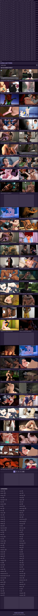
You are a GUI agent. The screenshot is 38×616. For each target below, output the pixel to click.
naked (21, 512)
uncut (21, 571)
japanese (2, 582)
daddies (2, 523)
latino (21, 493)
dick (2, 532)
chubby (2, 519)
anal (2, 497)
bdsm (2, 508)
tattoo (21, 562)
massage (21, 510)
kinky (2, 591)
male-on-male (22, 508)
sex (21, 549)
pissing (21, 534)
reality (21, 545)
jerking (2, 584)
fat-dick (2, 554)
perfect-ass (22, 528)
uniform (21, 578)
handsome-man (4, 573)
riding (21, 547)
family (2, 547)
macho (21, 502)
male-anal (22, 506)
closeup (2, 521)
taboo (21, 560)
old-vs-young (22, 521)
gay (2, 562)
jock (2, 586)
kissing (2, 593)
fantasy (2, 552)
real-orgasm (22, 543)
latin (21, 491)
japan (2, 580)
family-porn (3, 549)
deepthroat (3, 530)
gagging (2, 556)
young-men (22, 595)
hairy (2, 567)
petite (21, 530)
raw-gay (21, 541)
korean (2, 595)
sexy (21, 552)
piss (21, 532)
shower (21, 558)
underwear (22, 575)
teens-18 (21, 569)
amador (2, 491)
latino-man (22, 495)
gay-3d (2, 565)
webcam (21, 586)
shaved (21, 554)
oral (21, 526)
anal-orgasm (3, 499)
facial (2, 545)
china (2, 515)
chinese (2, 517)
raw (21, 539)
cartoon (2, 512)
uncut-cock (22, 573)
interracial (3, 578)
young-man (22, 593)
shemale (21, 556)
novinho (21, 515)
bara (2, 502)
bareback (3, 504)
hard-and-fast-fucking (5, 575)
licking (21, 497)
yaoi (21, 588)
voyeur (21, 582)
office (21, 517)
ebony (2, 534)
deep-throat (3, 528)
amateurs (2, 495)
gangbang (3, 560)
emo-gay (2, 536)
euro (2, 539)
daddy (2, 526)
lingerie (21, 499)
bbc (2, 506)
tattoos (21, 565)
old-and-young (23, 519)
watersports (22, 584)
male (21, 504)
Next (23, 471)
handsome (3, 571)
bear (2, 510)
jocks (2, 588)
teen (21, 567)
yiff (20, 591)
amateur (3, 493)
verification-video (23, 580)
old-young (22, 523)
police (21, 536)
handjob (2, 569)
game (2, 558)
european (3, 541)
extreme (2, 543)
